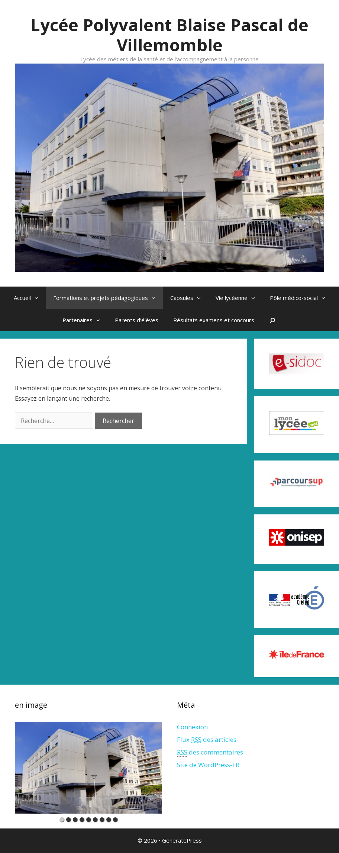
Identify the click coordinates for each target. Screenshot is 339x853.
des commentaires (210, 752)
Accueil (30, 298)
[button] (38, 298)
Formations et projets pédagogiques (108, 298)
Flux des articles (206, 739)
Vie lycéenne (239, 298)
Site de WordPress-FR (208, 764)
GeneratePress (182, 840)
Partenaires (84, 320)
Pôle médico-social (301, 298)
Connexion (192, 727)
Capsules (189, 298)
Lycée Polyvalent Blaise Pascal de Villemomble (169, 34)
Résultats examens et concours (213, 320)
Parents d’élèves (136, 320)
